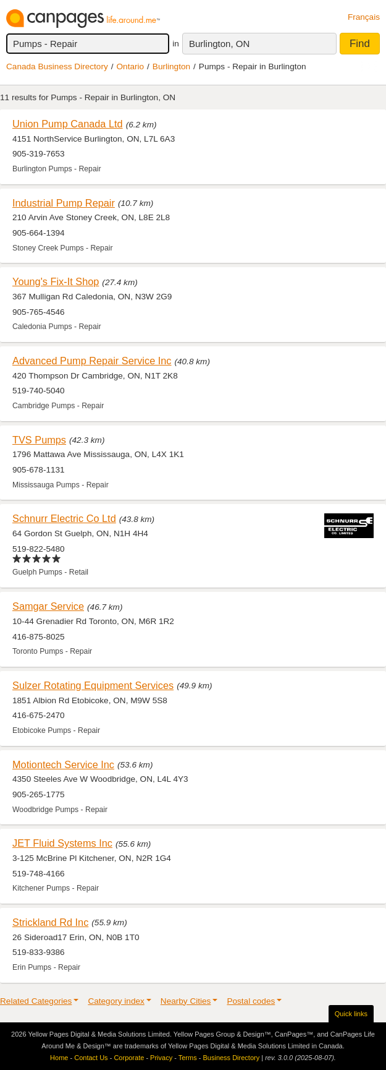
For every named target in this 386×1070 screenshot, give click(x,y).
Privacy (161, 1057)
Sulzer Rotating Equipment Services (93, 685)
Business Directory (231, 1057)
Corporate (129, 1057)
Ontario (131, 66)
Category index (116, 1001)
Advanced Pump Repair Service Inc (92, 360)
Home (59, 1057)
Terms (187, 1057)
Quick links (351, 1013)
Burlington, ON (219, 43)
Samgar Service (48, 606)
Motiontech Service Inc (63, 764)
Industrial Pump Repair (63, 202)
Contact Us (90, 1057)
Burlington (171, 66)
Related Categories (36, 1001)
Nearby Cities (186, 1001)
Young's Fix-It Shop (55, 281)
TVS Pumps (39, 439)
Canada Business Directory (57, 66)
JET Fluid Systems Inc (62, 843)
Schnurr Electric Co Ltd (64, 518)
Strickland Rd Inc (50, 922)
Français (364, 17)
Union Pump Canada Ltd (67, 123)
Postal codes (251, 1001)
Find (360, 43)
